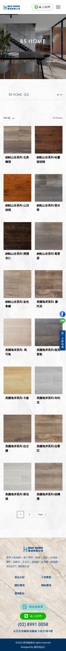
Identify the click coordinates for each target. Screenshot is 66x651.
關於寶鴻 (19, 585)
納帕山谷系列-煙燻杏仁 (17, 256)
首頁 (13, 61)
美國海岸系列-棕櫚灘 (48, 496)
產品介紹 (19, 577)
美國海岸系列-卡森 (17, 398)
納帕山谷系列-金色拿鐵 (17, 304)
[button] (58, 7)
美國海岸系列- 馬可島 (16, 352)
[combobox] (33, 95)
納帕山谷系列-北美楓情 (17, 159)
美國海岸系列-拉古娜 (17, 448)
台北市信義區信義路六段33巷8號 (33, 631)
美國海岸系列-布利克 (48, 400)
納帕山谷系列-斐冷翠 (48, 208)
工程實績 (46, 577)
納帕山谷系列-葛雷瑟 (48, 256)
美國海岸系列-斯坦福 (17, 496)
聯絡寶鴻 (46, 585)
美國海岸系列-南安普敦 (48, 352)
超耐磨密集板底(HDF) (35, 61)
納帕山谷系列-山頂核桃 (17, 208)
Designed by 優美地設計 (33, 647)
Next (42, 514)
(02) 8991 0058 (33, 624)
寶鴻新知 (19, 593)
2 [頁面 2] (29, 514)
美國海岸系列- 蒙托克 (47, 304)
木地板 (20, 61)
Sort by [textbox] (7, 117)
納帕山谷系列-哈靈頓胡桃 (48, 159)
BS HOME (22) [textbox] (31, 94)
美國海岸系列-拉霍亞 (48, 448)
